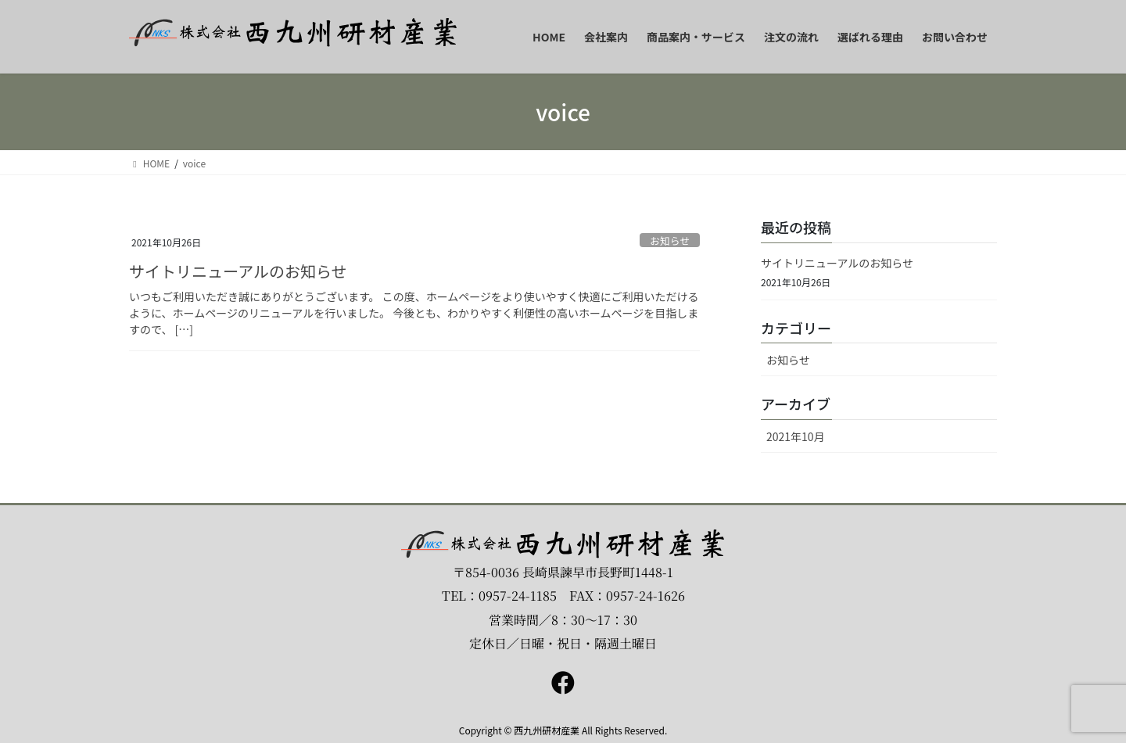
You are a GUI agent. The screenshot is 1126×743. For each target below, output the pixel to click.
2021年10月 (795, 436)
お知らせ (670, 240)
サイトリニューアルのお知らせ (238, 271)
